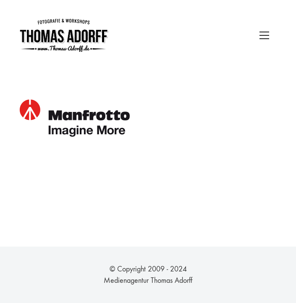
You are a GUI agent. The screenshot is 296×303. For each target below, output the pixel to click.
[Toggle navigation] (264, 35)
